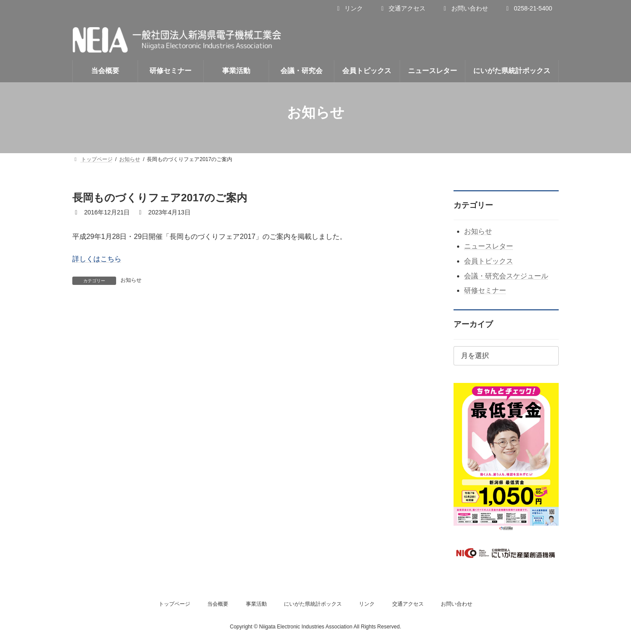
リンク (348, 8)
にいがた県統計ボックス (313, 604)
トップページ (174, 604)
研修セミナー (485, 290)
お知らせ (131, 280)
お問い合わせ (464, 8)
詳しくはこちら (96, 259)
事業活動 (256, 604)
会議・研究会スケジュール (506, 276)
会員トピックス (488, 261)
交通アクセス (402, 8)
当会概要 (217, 604)
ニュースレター (488, 246)
